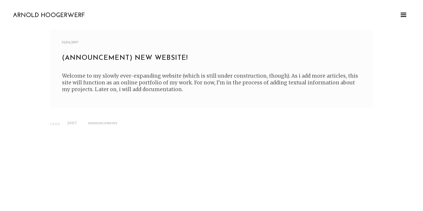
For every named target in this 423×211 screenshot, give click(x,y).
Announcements (103, 123)
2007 (72, 123)
